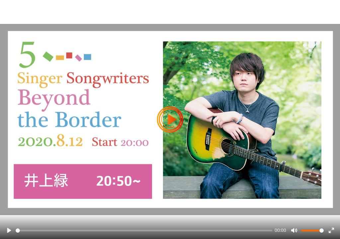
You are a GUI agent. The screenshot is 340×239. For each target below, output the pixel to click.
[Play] (8, 230)
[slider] (144, 230)
